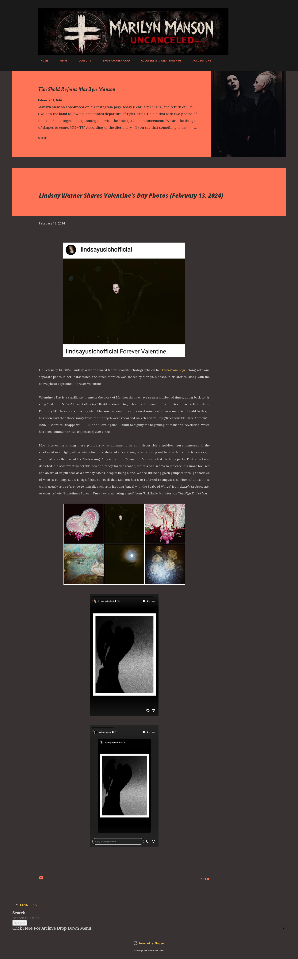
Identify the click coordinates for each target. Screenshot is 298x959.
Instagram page (174, 370)
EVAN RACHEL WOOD (114, 60)
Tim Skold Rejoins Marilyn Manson (76, 89)
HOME (42, 60)
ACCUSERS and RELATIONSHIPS (159, 60)
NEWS (61, 60)
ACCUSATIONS (199, 60)
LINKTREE (28, 904)
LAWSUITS (82, 60)
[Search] (242, 11)
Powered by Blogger (149, 943)
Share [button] (42, 138)
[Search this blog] (144, 917)
